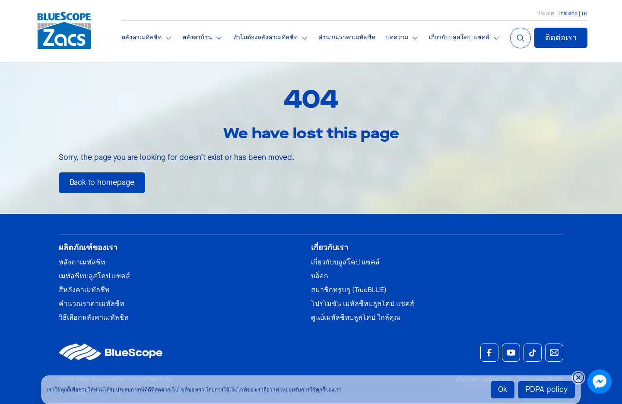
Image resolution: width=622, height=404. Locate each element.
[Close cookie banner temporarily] (578, 378)
